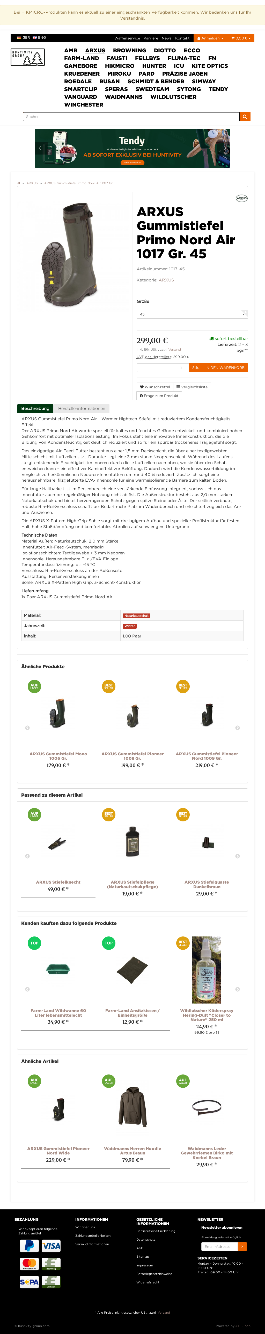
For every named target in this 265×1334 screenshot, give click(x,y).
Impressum (144, 1265)
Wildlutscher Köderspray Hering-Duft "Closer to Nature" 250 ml (206, 1015)
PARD (146, 73)
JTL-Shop (243, 1326)
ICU (179, 66)
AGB (139, 1248)
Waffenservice (127, 38)
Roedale (78, 81)
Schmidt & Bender (156, 81)
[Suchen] (131, 116)
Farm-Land (81, 58)
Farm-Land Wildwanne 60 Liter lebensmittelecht (58, 1012)
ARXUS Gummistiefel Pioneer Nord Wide (58, 1150)
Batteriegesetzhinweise (154, 1273)
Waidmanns (124, 97)
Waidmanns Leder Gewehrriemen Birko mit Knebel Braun (207, 1153)
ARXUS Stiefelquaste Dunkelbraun (207, 884)
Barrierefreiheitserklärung (155, 1231)
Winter (129, 626)
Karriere (151, 38)
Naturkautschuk (136, 615)
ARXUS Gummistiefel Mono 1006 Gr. (58, 756)
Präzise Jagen (185, 73)
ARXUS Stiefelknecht (58, 882)
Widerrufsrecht (147, 1282)
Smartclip (80, 89)
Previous (27, 728)
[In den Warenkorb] (225, 367)
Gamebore (80, 66)
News (167, 38)
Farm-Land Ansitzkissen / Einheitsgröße (132, 1012)
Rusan (109, 81)
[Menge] (163, 367)
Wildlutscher (173, 97)
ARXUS (95, 50)
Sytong (189, 89)
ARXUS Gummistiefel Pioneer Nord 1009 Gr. (207, 756)
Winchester (83, 104)
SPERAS (116, 89)
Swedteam (152, 89)
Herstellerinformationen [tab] (81, 408)
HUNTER (154, 66)
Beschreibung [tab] (35, 408)
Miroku (119, 73)
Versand (174, 349)
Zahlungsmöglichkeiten (93, 1235)
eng (39, 37)
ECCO (192, 50)
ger (23, 37)
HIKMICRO (120, 66)
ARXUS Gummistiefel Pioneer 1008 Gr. (132, 756)
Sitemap (142, 1256)
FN (212, 58)
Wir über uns (85, 1227)
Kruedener (82, 73)
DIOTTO (165, 50)
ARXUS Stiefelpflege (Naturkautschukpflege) (132, 884)
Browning (129, 50)
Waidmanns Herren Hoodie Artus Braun (132, 1150)
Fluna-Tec (184, 58)
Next (237, 728)
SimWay (204, 81)
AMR (70, 50)
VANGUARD (80, 97)
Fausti (117, 58)
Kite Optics (210, 66)
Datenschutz (146, 1239)
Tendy (218, 89)
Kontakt (182, 38)
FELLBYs (147, 58)
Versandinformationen (92, 1244)
